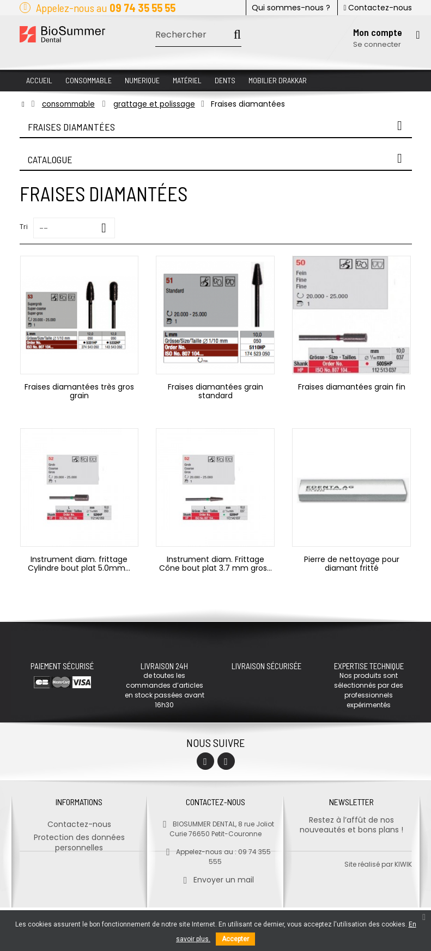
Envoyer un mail (215, 875)
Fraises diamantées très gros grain (79, 391)
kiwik (403, 907)
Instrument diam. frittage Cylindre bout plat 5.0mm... (79, 563)
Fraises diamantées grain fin (351, 386)
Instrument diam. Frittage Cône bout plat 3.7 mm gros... (215, 563)
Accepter (235, 939)
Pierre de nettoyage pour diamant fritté (351, 563)
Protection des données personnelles (79, 838)
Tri (24, 226)
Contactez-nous (377, 7)
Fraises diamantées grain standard (215, 391)
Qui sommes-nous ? (291, 7)
